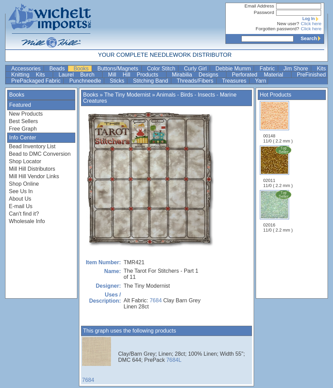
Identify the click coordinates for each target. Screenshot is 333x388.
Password (264, 12)
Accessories (26, 68)
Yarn (260, 81)
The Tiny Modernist (127, 95)
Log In (311, 18)
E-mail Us (20, 206)
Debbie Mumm (234, 68)
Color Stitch (162, 68)
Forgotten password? (277, 28)
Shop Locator (25, 161)
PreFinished (311, 75)
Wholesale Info (27, 221)
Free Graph (23, 129)
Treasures (235, 81)
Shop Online (24, 184)
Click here (311, 23)
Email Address (259, 6)
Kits (321, 68)
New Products (26, 114)
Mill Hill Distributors (32, 169)
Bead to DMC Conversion (39, 154)
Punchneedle (85, 81)
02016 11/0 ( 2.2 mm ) (278, 211)
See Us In (21, 191)
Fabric (267, 68)
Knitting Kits (31, 75)
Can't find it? (24, 214)
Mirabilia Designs (198, 75)
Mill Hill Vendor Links (34, 176)
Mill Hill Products (136, 75)
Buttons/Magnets (118, 68)
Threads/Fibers (196, 81)
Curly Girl (196, 68)
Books (82, 68)
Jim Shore (297, 68)
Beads (57, 68)
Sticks (118, 81)
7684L (173, 360)
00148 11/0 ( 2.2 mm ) (278, 122)
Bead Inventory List (32, 146)
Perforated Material (261, 75)
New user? (288, 23)
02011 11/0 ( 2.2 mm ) (278, 166)
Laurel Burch (80, 75)
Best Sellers (23, 121)
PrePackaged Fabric (36, 81)
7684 (155, 300)
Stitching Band (151, 81)
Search (312, 38)
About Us (20, 199)
